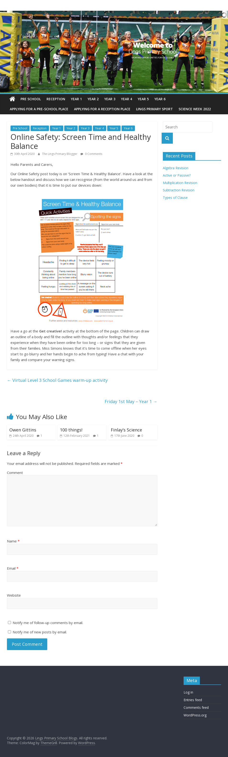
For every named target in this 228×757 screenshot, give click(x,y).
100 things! (71, 430)
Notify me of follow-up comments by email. (48, 622)
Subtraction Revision (178, 190)
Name (13, 541)
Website (14, 595)
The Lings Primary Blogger (60, 154)
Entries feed (193, 700)
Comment (15, 472)
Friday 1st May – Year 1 (131, 401)
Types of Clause (175, 197)
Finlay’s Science (126, 430)
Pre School (31, 99)
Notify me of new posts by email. (40, 632)
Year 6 (159, 99)
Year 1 (76, 99)
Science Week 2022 (195, 109)
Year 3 (109, 99)
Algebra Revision (175, 168)
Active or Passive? (177, 175)
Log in (188, 692)
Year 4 (126, 99)
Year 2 (93, 99)
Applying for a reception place (102, 109)
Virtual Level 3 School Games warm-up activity (57, 380)
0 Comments (91, 154)
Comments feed (196, 707)
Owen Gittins (22, 430)
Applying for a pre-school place (39, 109)
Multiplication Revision (180, 182)
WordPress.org (195, 715)
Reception (56, 99)
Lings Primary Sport (154, 109)
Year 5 (143, 99)
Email (12, 568)
